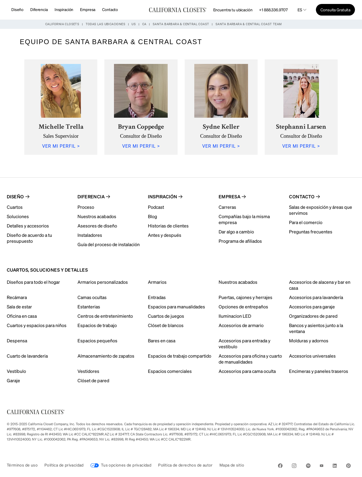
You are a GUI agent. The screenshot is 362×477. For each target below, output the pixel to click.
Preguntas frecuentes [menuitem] (310, 232)
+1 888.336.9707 (273, 9)
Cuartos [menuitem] (15, 207)
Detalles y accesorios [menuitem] (28, 226)
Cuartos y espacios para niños (36, 325)
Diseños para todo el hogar (33, 282)
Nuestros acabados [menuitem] (96, 216)
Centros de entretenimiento (105, 316)
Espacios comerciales (170, 371)
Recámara (17, 297)
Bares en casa (161, 340)
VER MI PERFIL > (61, 146)
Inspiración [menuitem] (162, 196)
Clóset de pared (93, 380)
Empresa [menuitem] (229, 196)
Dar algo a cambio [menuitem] (236, 232)
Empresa (87, 9)
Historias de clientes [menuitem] (168, 226)
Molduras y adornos (308, 340)
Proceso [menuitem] (85, 207)
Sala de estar (19, 307)
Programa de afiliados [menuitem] (240, 241)
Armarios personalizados (102, 282)
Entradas (157, 297)
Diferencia (39, 9)
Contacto (110, 9)
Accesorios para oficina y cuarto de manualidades (250, 359)
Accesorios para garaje (312, 307)
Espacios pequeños (97, 340)
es (300, 9)
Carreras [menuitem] (227, 207)
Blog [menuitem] (152, 216)
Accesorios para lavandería (316, 297)
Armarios (157, 282)
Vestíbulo (16, 371)
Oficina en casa (22, 316)
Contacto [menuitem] (301, 196)
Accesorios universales (312, 356)
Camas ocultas (92, 297)
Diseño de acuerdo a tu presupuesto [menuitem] (29, 238)
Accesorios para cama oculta (247, 371)
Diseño (17, 9)
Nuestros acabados (238, 282)
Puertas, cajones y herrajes (245, 297)
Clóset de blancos (166, 325)
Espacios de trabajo (97, 325)
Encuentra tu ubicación (233, 9)
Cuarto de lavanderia (27, 356)
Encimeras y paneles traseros (318, 371)
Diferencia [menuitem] (91, 196)
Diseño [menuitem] (15, 196)
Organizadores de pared (313, 316)
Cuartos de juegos (166, 316)
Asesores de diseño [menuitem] (97, 226)
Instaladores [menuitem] (89, 235)
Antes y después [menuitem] (164, 235)
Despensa (17, 340)
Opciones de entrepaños (243, 307)
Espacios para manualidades (176, 307)
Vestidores (88, 371)
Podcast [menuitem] (156, 207)
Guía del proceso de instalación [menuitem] (108, 244)
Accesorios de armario (241, 325)
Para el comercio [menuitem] (305, 222)
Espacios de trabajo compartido (179, 356)
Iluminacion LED (235, 316)
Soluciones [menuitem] (18, 216)
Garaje (13, 380)
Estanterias (88, 307)
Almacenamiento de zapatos (105, 356)
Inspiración (64, 9)
